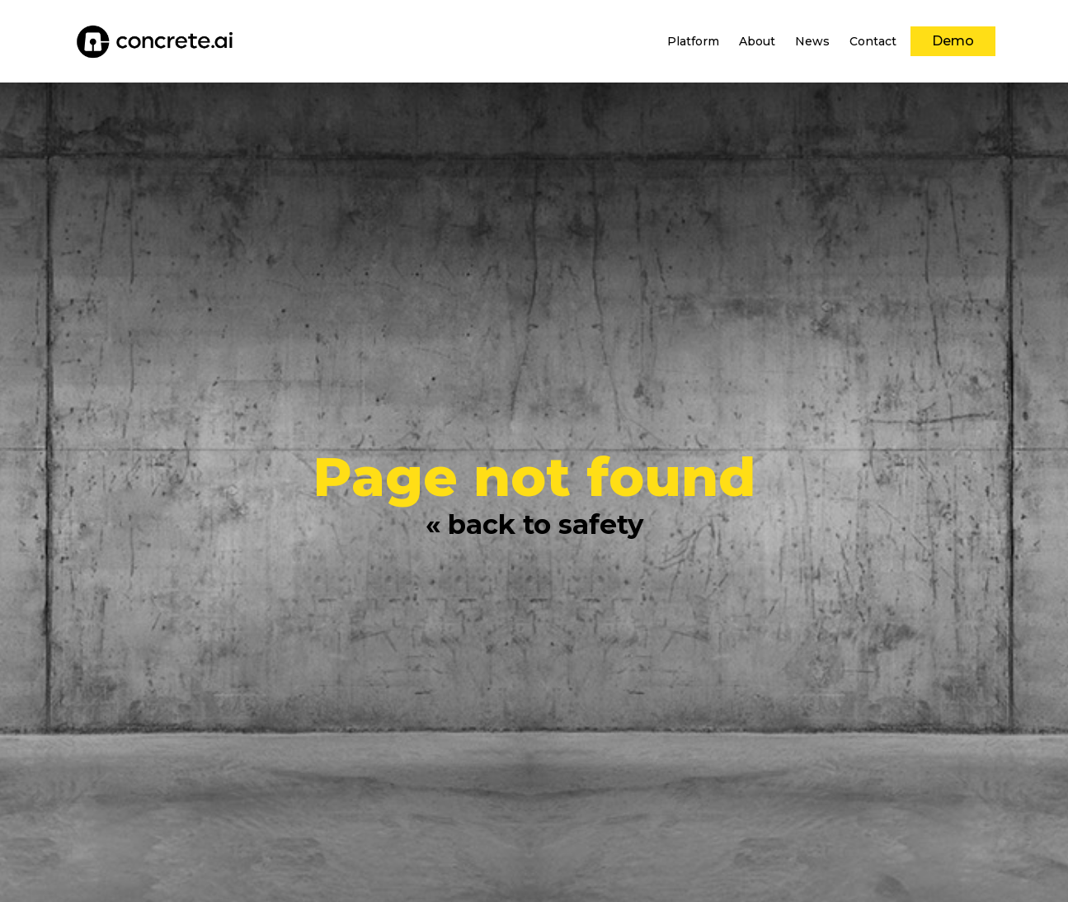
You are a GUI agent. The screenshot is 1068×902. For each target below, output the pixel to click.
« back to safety (534, 524)
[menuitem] (693, 41)
